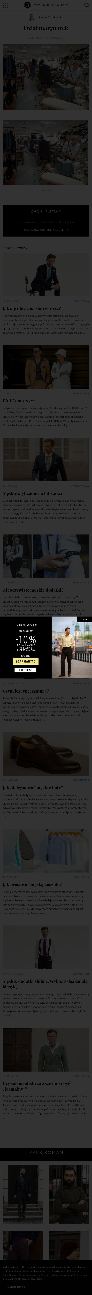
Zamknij (84, 619)
